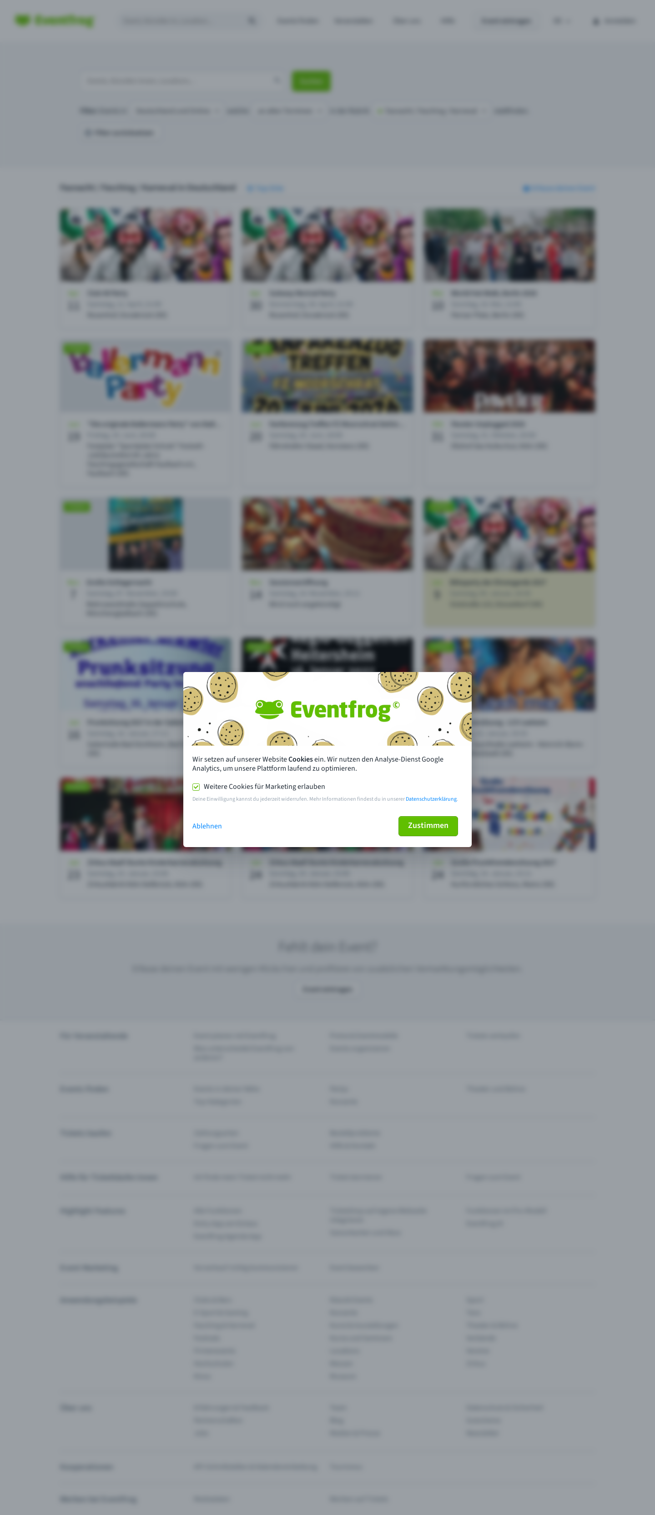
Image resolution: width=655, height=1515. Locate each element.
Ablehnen (207, 826)
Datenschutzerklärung (431, 799)
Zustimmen (428, 825)
